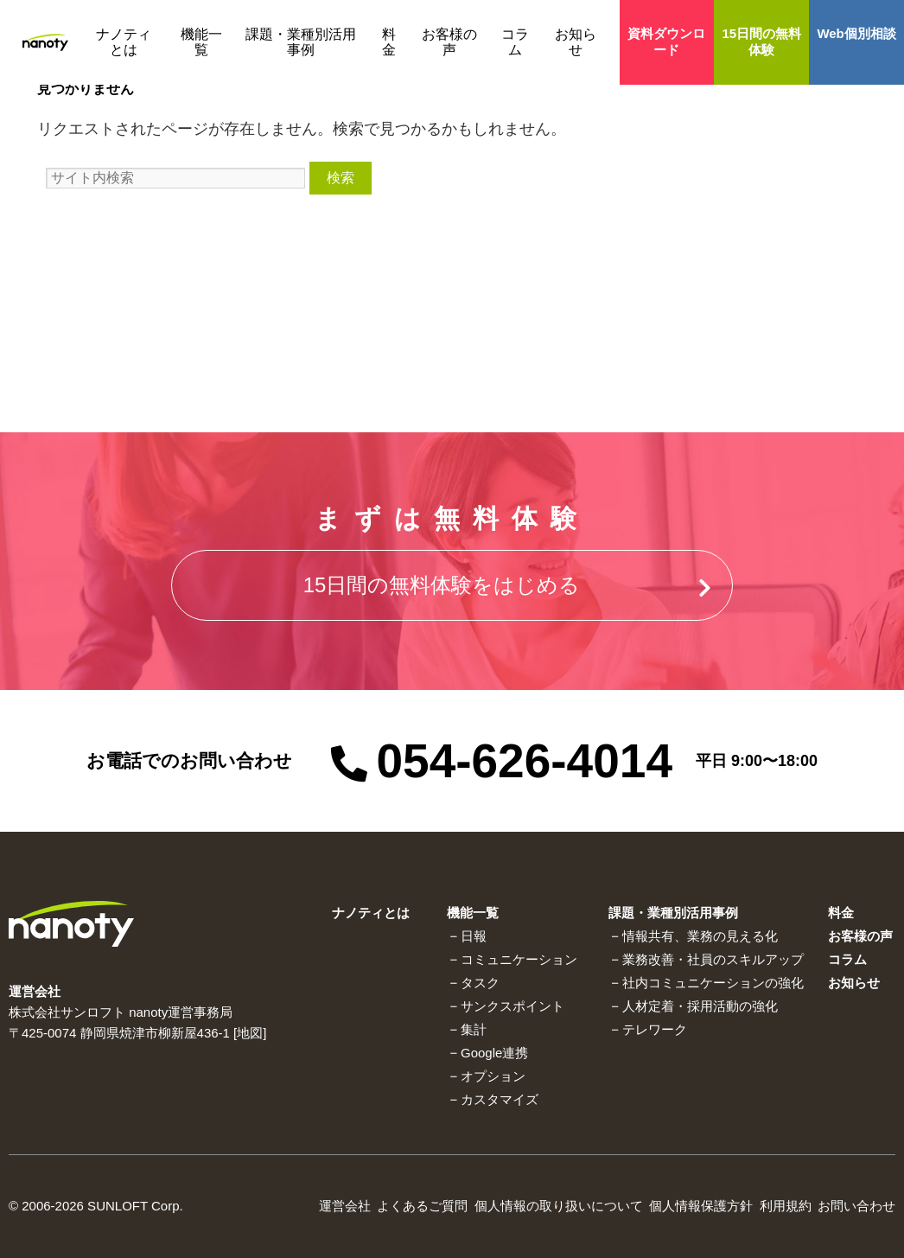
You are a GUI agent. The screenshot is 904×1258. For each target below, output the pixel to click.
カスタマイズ (499, 1099)
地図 (250, 1032)
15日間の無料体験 (761, 41)
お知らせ (575, 42)
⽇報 (474, 936)
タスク (480, 982)
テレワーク (654, 1029)
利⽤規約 (786, 1205)
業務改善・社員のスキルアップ (713, 959)
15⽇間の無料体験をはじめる (442, 585)
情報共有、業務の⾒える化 (700, 936)
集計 (474, 1029)
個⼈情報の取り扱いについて (558, 1205)
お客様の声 (449, 42)
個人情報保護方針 (701, 1205)
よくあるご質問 (422, 1205)
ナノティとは (123, 42)
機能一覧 (201, 42)
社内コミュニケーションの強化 (713, 982)
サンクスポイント (512, 1006)
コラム (515, 42)
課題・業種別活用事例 (300, 42)
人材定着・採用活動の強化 (700, 1006)
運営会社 (345, 1205)
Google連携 (494, 1052)
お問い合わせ (856, 1205)
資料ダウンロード (666, 41)
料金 (389, 42)
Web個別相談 (856, 33)
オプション (493, 1076)
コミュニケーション (519, 959)
